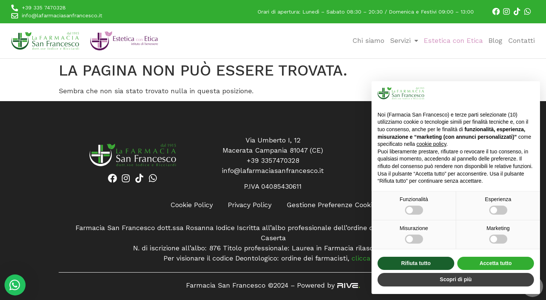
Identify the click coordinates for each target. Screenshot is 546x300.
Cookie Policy (191, 205)
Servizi (404, 40)
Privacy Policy (249, 205)
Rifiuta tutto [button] (416, 263)
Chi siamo (368, 40)
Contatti (521, 40)
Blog (495, 40)
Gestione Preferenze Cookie (331, 205)
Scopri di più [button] (456, 279)
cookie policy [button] (431, 144)
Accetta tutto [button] (495, 263)
